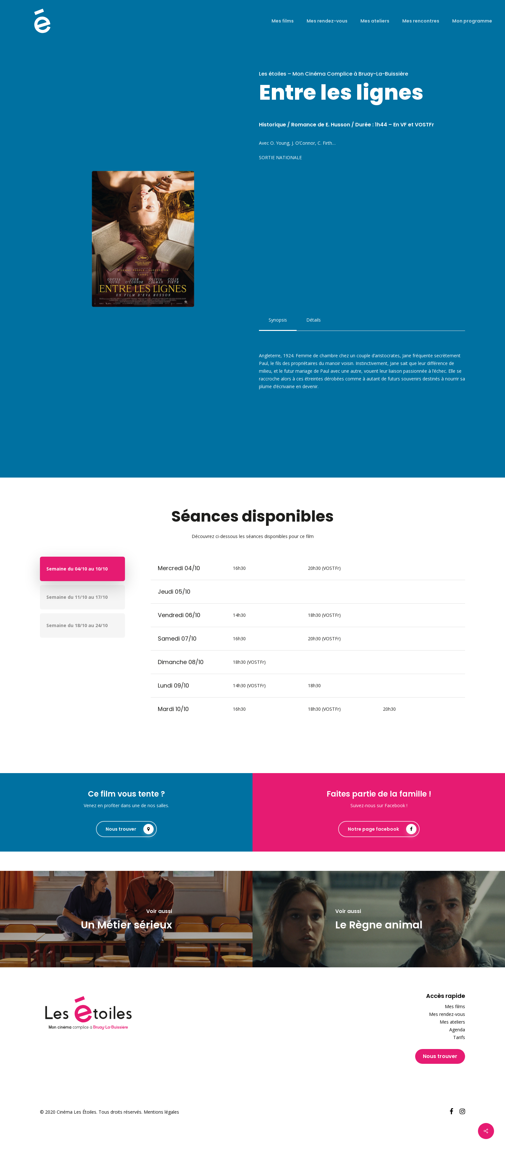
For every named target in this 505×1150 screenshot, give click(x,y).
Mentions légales (161, 1112)
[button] (278, 320)
